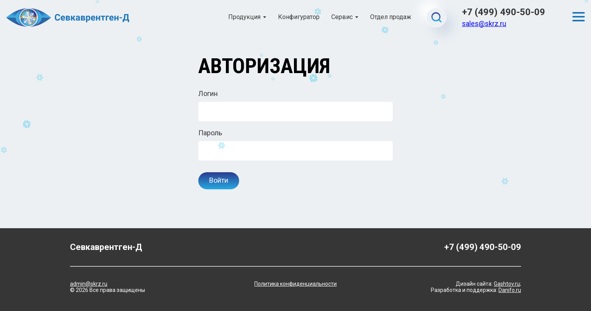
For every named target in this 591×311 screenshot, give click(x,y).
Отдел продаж (390, 17)
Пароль (210, 133)
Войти (218, 180)
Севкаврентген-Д (106, 247)
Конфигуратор (299, 17)
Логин (208, 93)
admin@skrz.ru (88, 284)
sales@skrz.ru (484, 23)
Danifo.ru (509, 290)
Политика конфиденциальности (295, 284)
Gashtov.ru (507, 284)
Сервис (342, 17)
